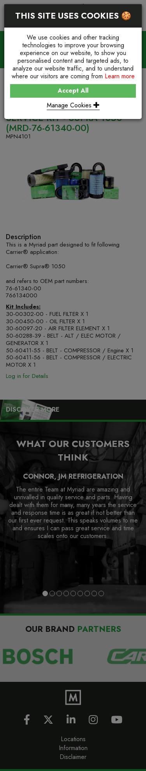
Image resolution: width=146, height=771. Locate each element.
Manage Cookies (73, 105)
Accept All (73, 90)
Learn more (120, 76)
